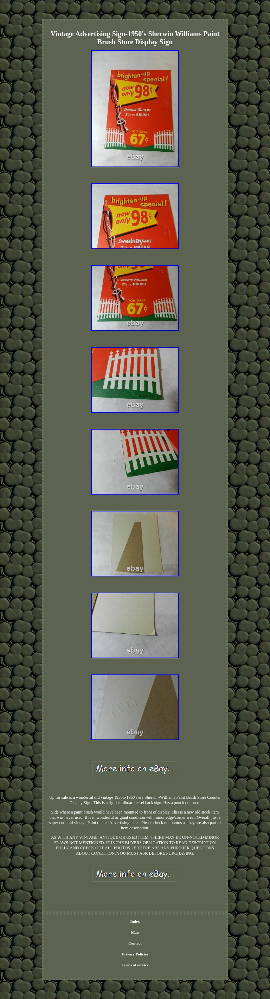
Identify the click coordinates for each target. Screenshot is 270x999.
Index (135, 921)
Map (135, 932)
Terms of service (135, 965)
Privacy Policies (135, 954)
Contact (134, 943)
